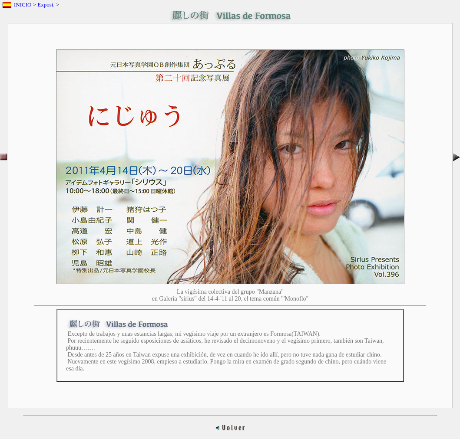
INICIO (22, 4)
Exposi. (45, 4)
